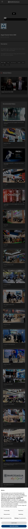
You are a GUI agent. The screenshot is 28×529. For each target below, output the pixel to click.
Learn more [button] (14, 522)
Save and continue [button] (14, 526)
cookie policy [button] (21, 500)
